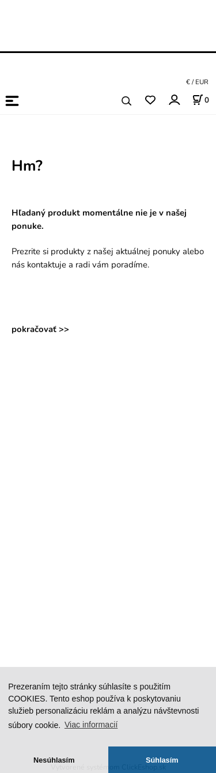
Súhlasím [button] (162, 760)
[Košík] (200, 100)
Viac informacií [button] (91, 724)
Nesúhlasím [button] (53, 760)
